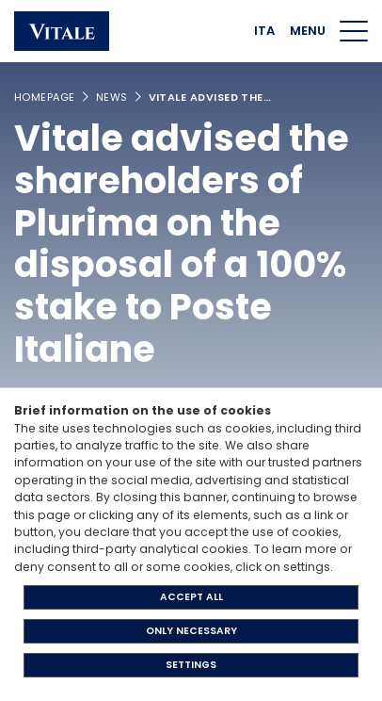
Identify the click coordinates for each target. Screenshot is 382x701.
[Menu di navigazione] (354, 31)
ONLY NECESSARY (191, 631)
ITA (264, 31)
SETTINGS (191, 665)
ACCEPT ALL (191, 597)
